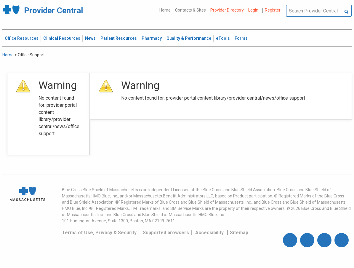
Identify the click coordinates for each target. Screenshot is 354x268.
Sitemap (239, 232)
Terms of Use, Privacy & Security (99, 232)
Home (165, 10)
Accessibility (209, 232)
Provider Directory (227, 10)
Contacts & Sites (190, 10)
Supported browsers (166, 232)
